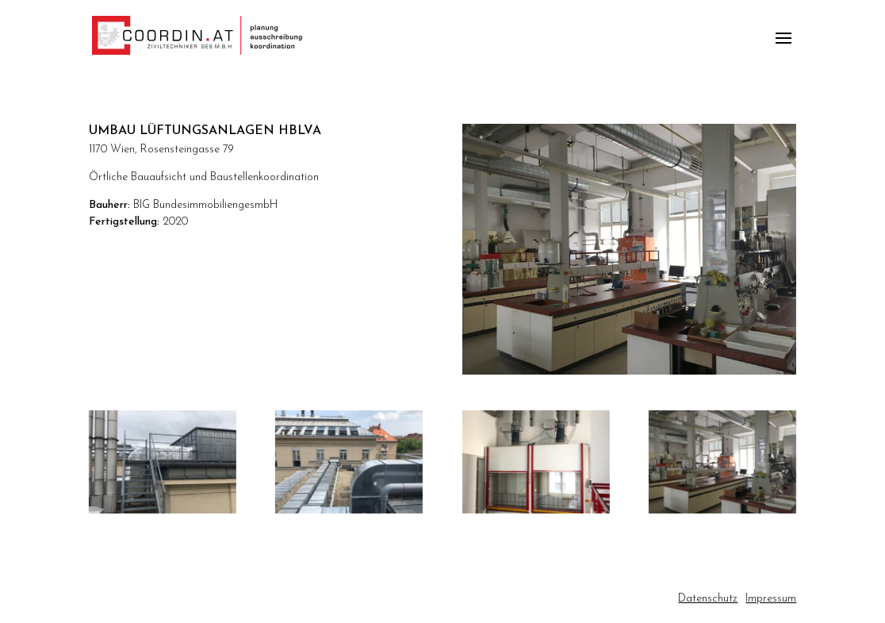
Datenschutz (708, 599)
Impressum (770, 599)
